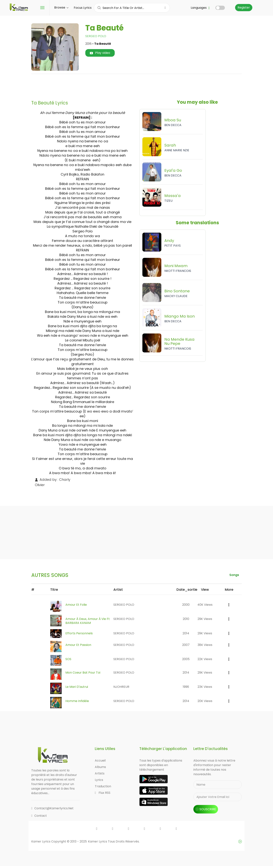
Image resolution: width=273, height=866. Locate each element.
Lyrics (99, 780)
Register (244, 7)
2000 (186, 604)
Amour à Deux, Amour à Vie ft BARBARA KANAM (87, 621)
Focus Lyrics (83, 7)
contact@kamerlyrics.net (52, 808)
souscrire (205, 809)
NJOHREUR (121, 687)
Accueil (100, 760)
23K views (205, 687)
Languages (200, 7)
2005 (186, 659)
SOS (68, 659)
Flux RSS (102, 793)
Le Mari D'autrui (76, 687)
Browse (61, 7)
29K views (205, 619)
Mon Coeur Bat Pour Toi (82, 672)
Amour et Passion (78, 645)
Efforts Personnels (79, 633)
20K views (205, 701)
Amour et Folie (76, 604)
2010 (186, 619)
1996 (186, 687)
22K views (205, 659)
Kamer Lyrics (98, 841)
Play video (100, 53)
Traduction (103, 786)
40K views (205, 604)
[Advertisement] (136, 85)
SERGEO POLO (95, 36)
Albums (100, 767)
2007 (186, 645)
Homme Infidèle (77, 701)
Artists (99, 773)
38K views (205, 645)
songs (234, 575)
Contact (39, 815)
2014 (186, 633)
